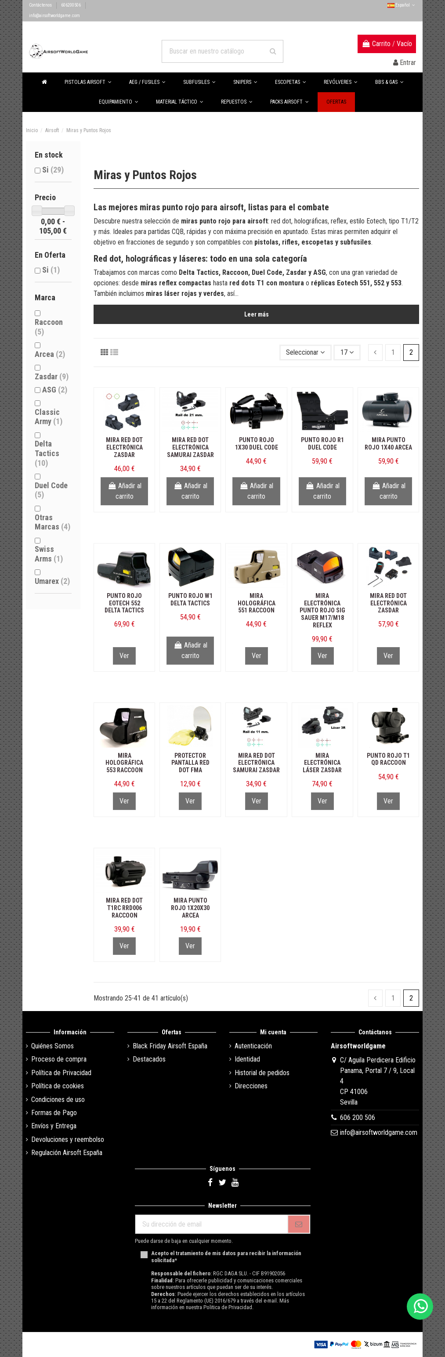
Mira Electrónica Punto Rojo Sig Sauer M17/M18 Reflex (322, 610)
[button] (389, 82)
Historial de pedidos (262, 1073)
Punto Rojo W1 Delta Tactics (190, 599)
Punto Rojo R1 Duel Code (322, 443)
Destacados (149, 1059)
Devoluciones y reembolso (67, 1139)
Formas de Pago (54, 1113)
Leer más (256, 314)
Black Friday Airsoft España (170, 1046)
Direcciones (251, 1086)
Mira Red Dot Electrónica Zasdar (124, 447)
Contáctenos (41, 5)
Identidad (247, 1059)
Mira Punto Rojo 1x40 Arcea (388, 443)
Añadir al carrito (124, 491)
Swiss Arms (49, 553)
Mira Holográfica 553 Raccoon (124, 763)
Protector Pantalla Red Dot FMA (190, 763)
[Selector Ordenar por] (305, 352)
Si (53, 169)
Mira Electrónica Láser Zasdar (322, 763)
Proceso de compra (59, 1059)
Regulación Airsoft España (66, 1152)
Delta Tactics (47, 453)
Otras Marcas (52, 522)
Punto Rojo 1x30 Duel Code (256, 443)
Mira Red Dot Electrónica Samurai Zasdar (190, 447)
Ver (124, 656)
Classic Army (48, 416)
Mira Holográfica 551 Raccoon (256, 603)
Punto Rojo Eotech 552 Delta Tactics (124, 603)
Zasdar (52, 376)
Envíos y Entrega (53, 1126)
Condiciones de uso (58, 1099)
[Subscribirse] (298, 1224)
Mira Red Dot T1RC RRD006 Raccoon (124, 908)
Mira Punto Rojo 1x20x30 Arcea (190, 908)
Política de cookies (57, 1086)
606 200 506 (357, 1117)
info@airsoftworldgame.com (54, 15)
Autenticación (253, 1046)
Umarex (52, 581)
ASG (54, 389)
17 (347, 352)
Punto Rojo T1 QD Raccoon (388, 759)
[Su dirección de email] (211, 1224)
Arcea (50, 354)
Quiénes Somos (52, 1046)
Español (401, 5)
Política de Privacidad (61, 1073)
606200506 (71, 5)
